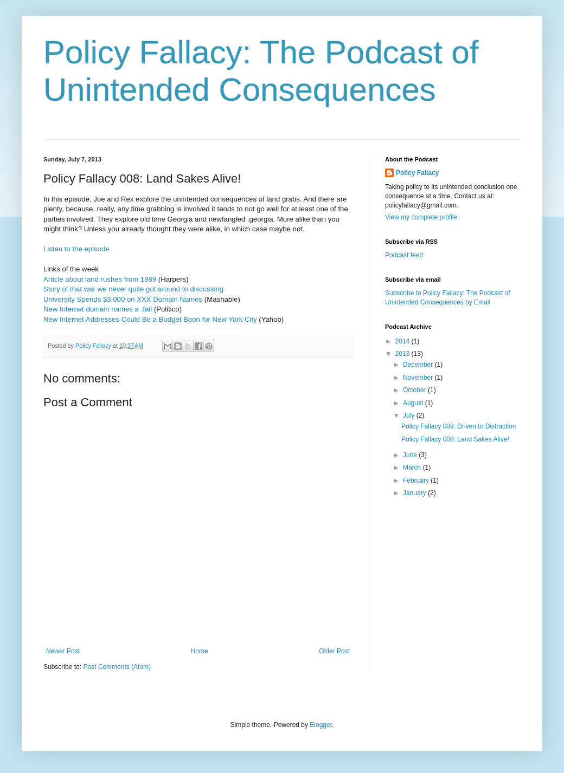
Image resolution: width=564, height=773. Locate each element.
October (415, 390)
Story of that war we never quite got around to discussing (133, 289)
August (414, 403)
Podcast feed (404, 255)
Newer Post (63, 651)
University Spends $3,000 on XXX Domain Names (122, 299)
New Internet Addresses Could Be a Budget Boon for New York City (150, 319)
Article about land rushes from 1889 (99, 279)
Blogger (321, 725)
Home (199, 651)
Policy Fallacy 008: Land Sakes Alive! (455, 439)
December (419, 364)
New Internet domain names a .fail (97, 309)
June (411, 455)
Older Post (334, 651)
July (409, 415)
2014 (403, 341)
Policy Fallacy (417, 173)
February (417, 480)
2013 (403, 354)
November (419, 377)
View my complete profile (421, 217)
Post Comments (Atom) (117, 667)
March (413, 467)
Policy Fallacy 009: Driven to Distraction (458, 426)
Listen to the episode (76, 249)
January (415, 493)
